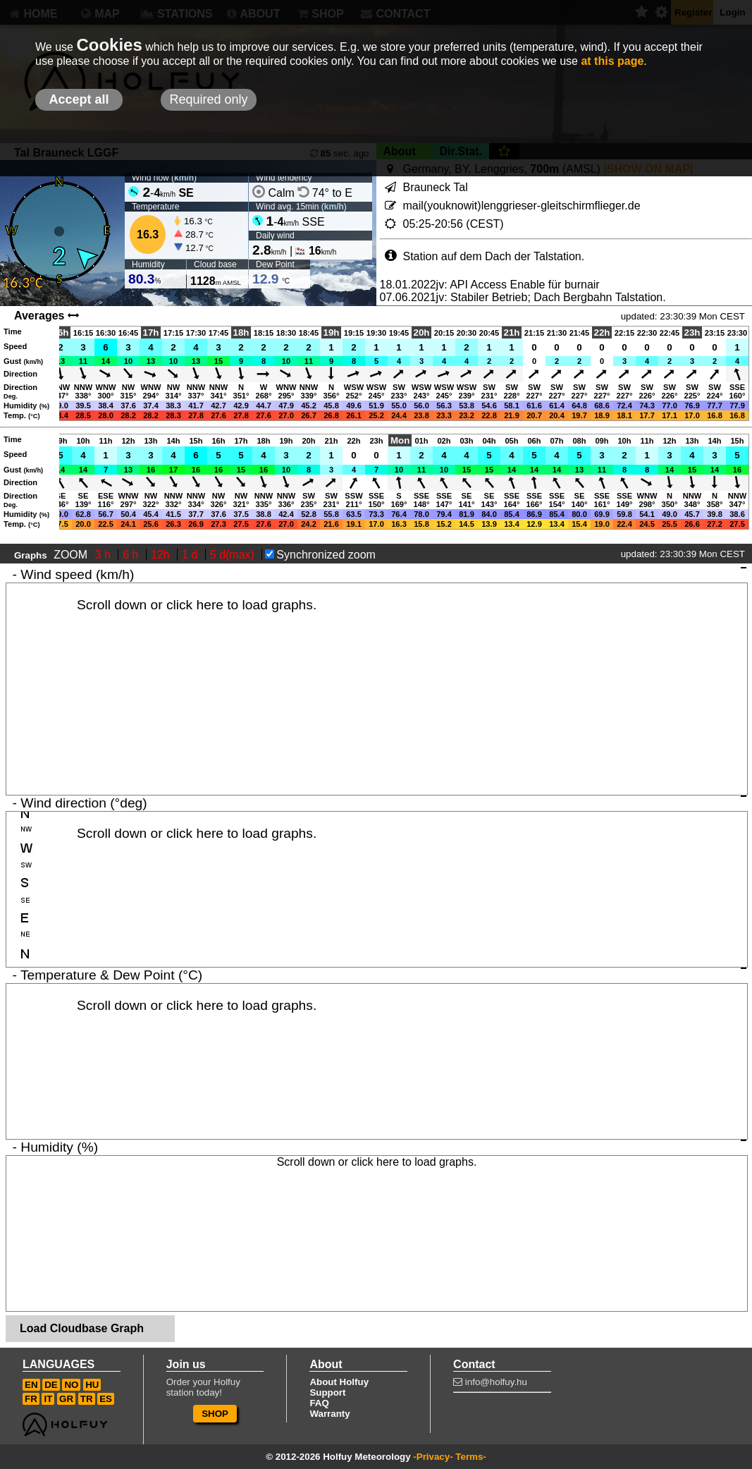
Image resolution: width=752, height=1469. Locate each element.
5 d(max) (234, 555)
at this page (612, 61)
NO (71, 1384)
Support (327, 1392)
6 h (132, 555)
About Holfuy (339, 1382)
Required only (208, 99)
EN (31, 1384)
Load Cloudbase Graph (82, 1328)
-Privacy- (432, 1456)
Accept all (79, 99)
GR (66, 1399)
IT (48, 1399)
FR (31, 1399)
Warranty (329, 1413)
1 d (191, 555)
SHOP (215, 1413)
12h (162, 555)
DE (51, 1384)
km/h (184, 178)
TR (86, 1399)
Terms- (470, 1456)
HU (92, 1384)
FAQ (318, 1403)
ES (105, 1399)
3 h (104, 555)
